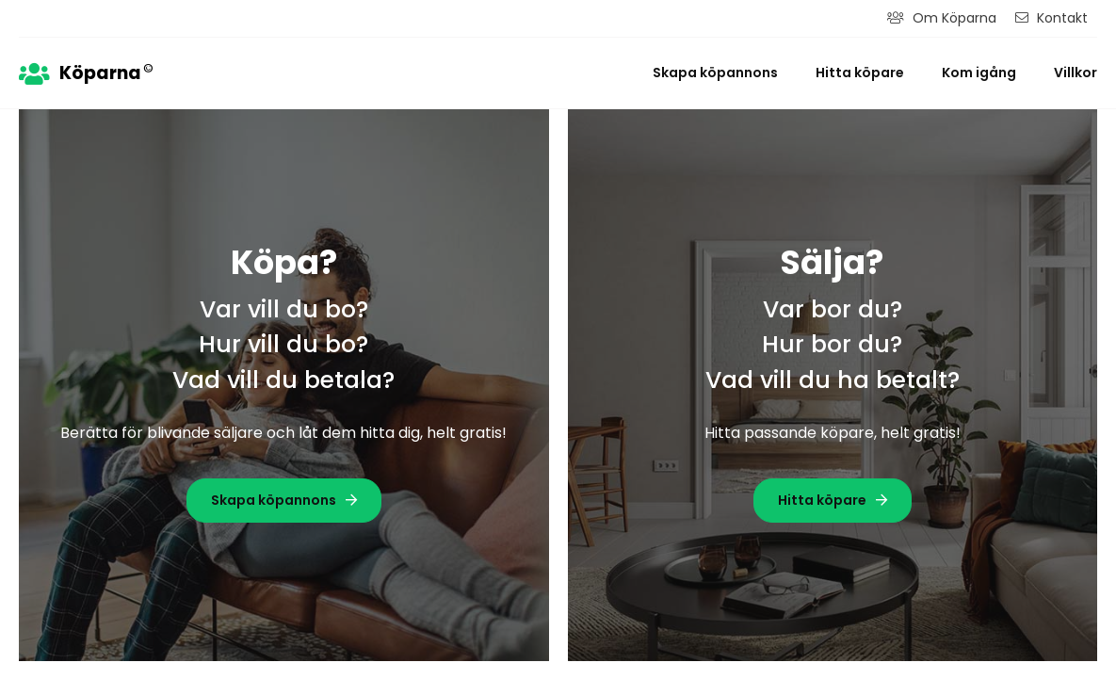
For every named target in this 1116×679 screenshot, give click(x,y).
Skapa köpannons (715, 72)
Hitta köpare (860, 72)
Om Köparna (941, 17)
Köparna (86, 72)
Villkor (1075, 72)
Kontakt (1051, 17)
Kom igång (979, 72)
